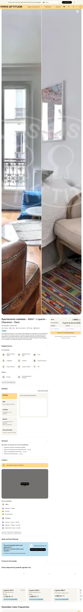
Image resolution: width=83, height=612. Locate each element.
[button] (25, 345)
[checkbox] (77, 11)
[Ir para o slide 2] (13, 585)
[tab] (35, 7)
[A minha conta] (80, 6)
